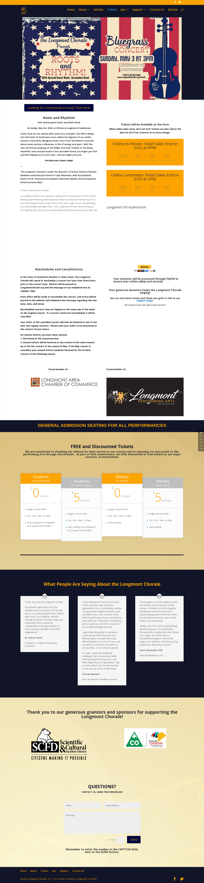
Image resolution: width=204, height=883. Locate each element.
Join (123, 12)
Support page (145, 300)
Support (137, 12)
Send (133, 840)
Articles (98, 12)
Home (71, 12)
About (83, 12)
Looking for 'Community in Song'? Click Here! (59, 108)
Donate (173, 12)
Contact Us (157, 12)
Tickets (112, 12)
